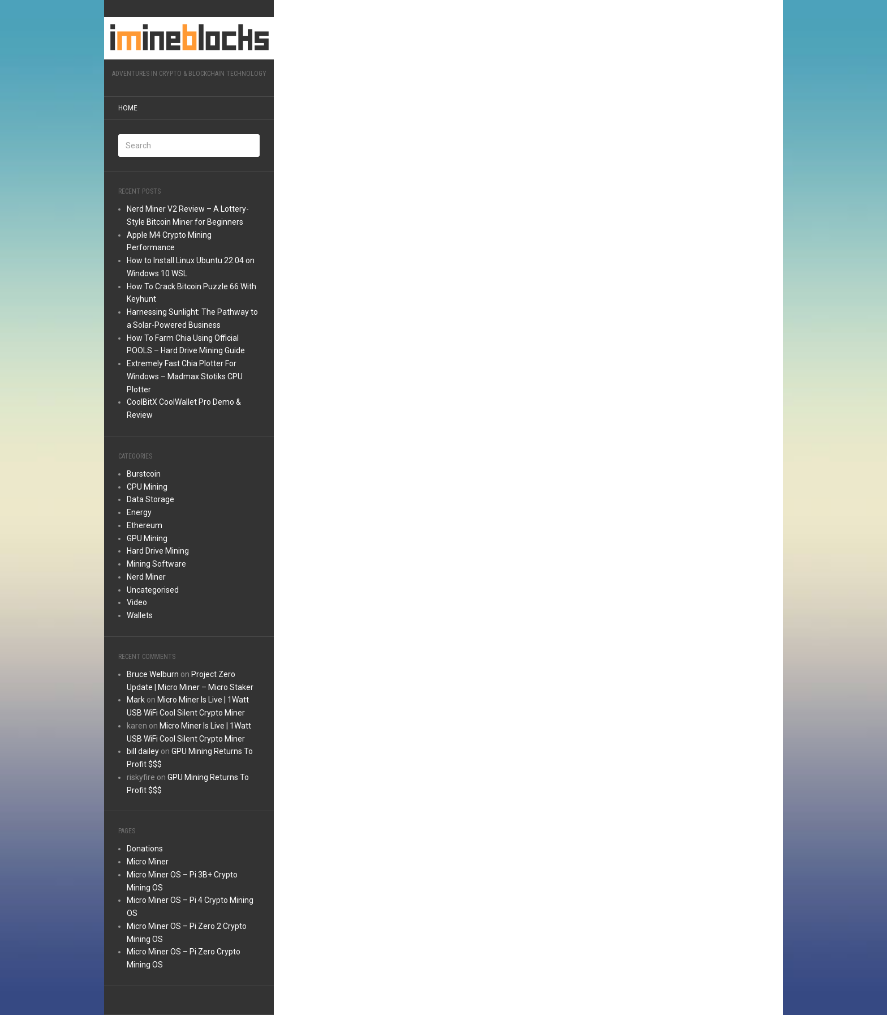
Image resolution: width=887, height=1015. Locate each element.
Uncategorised (153, 589)
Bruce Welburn (153, 674)
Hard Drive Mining (158, 550)
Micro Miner (148, 861)
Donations (145, 848)
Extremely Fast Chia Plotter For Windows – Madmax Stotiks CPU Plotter (185, 376)
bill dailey (143, 751)
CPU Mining (147, 486)
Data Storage (150, 499)
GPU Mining (147, 538)
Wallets (140, 615)
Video (137, 602)
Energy (139, 512)
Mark (136, 699)
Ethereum (144, 525)
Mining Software (156, 563)
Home (127, 108)
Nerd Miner (146, 576)
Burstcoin (144, 473)
